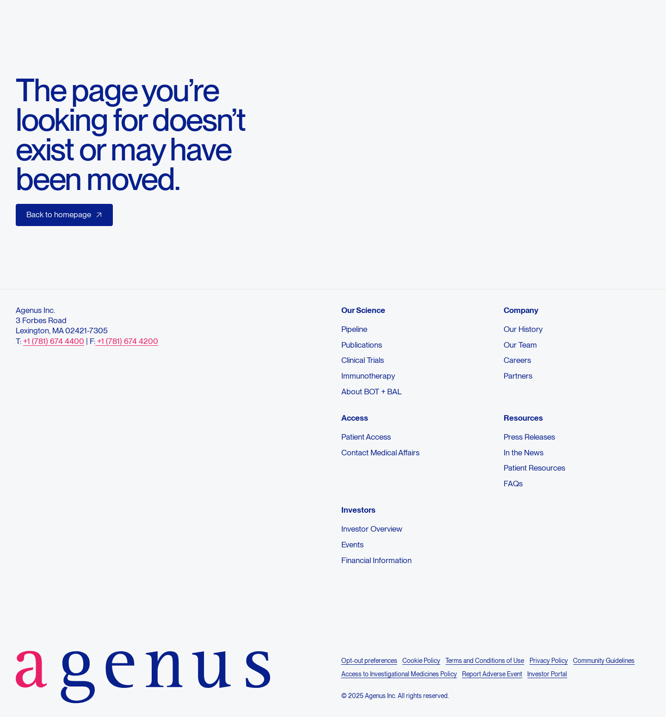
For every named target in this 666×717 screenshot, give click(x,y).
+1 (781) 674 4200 (126, 341)
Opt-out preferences (369, 661)
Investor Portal (547, 674)
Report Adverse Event (492, 674)
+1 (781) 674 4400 (53, 341)
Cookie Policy (421, 661)
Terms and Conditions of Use (484, 661)
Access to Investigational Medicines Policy (399, 674)
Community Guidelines (604, 661)
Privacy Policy (549, 661)
